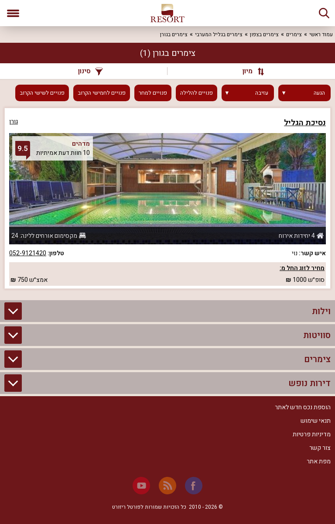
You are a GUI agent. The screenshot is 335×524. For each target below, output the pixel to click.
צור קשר (320, 447)
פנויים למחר (153, 93)
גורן (13, 121)
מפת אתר (319, 461)
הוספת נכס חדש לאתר (303, 407)
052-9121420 (27, 253)
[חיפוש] (324, 13)
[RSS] (167, 485)
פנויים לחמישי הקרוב (102, 93)
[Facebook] (193, 485)
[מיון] (249, 71)
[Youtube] (141, 485)
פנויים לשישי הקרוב (42, 93)
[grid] (167, 198)
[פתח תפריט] (13, 13)
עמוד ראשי (321, 34)
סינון (90, 71)
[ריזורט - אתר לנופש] (167, 13)
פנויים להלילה (196, 93)
